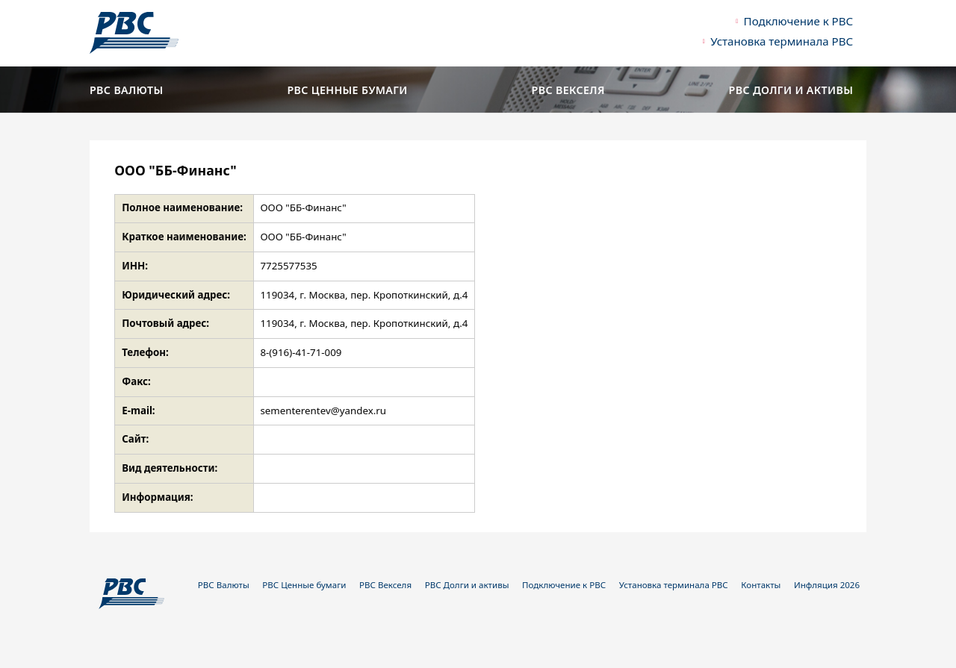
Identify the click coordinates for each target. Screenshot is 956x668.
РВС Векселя (568, 90)
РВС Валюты (127, 90)
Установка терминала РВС (781, 41)
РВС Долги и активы (791, 90)
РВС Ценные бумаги (347, 90)
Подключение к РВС (799, 20)
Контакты (760, 584)
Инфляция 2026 (827, 584)
